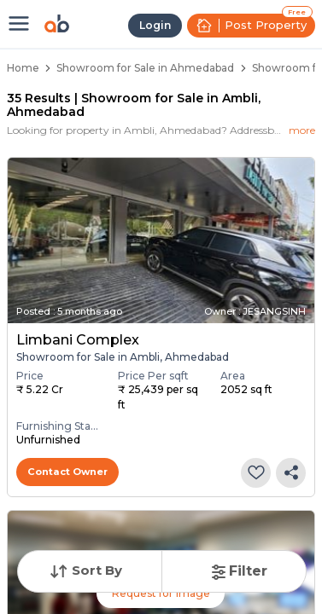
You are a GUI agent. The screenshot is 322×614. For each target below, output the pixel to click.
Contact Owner (67, 472)
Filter (237, 571)
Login (155, 25)
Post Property (251, 25)
